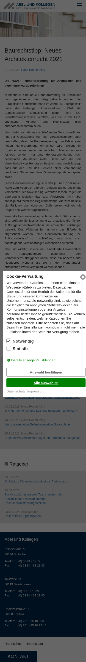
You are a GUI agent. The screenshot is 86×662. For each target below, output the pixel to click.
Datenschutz (15, 391)
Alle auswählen (45, 383)
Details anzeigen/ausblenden (33, 360)
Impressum (35, 391)
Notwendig (23, 341)
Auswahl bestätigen (46, 372)
